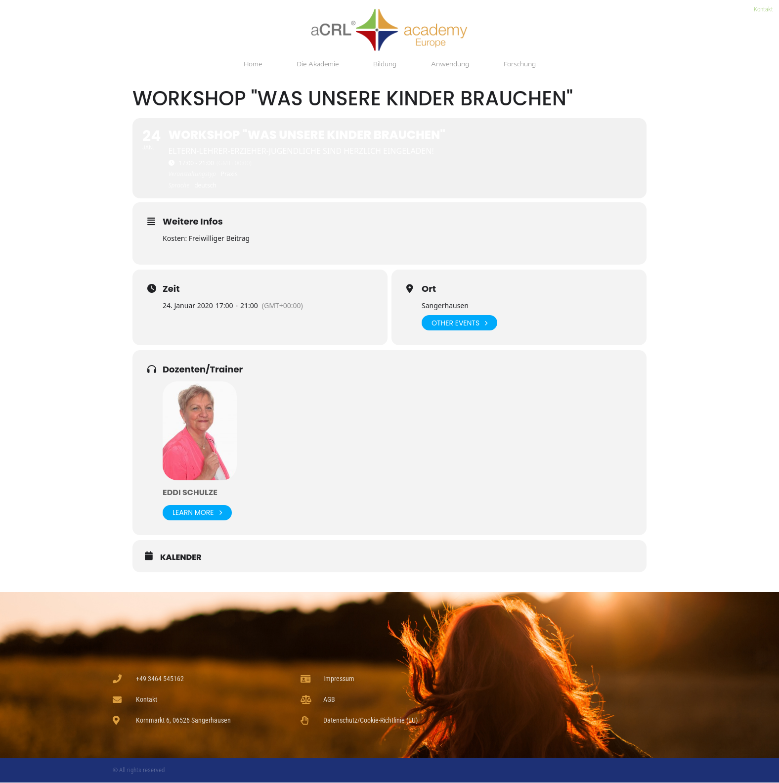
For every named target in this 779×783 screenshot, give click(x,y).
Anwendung (450, 64)
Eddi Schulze (190, 492)
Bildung (384, 64)
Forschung (520, 64)
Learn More (197, 513)
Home (253, 64)
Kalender (181, 557)
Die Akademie (318, 64)
